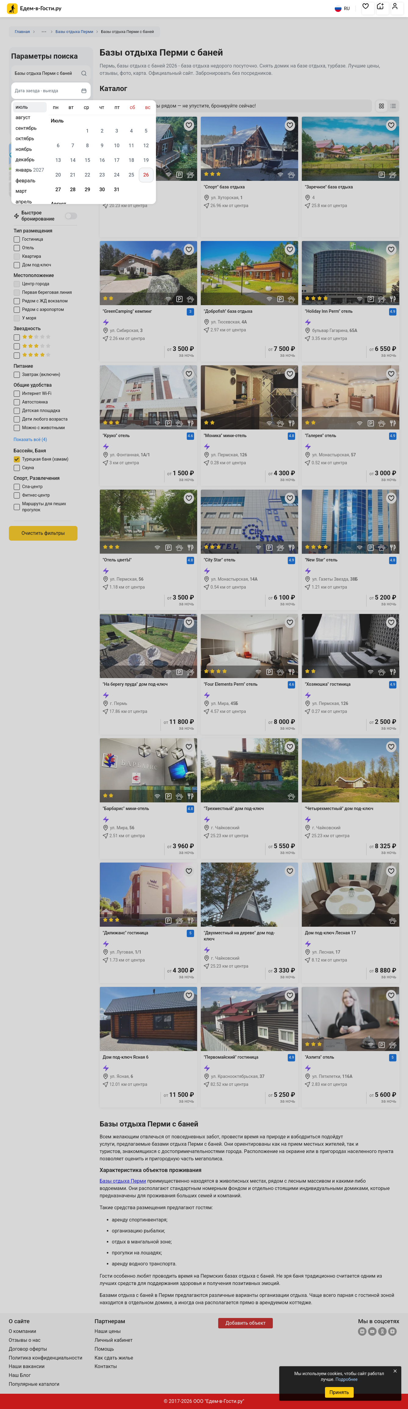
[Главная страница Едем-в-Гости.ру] (34, 8)
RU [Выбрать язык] (342, 8)
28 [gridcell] (72, 189)
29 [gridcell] (87, 189)
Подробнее (346, 1379)
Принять (339, 1392)
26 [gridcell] (146, 175)
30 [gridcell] (102, 189)
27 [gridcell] (58, 189)
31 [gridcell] (116, 189)
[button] (368, 8)
